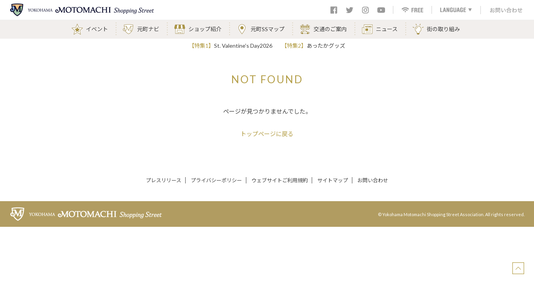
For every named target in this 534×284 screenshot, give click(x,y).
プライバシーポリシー (216, 180)
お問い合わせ (372, 180)
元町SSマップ (268, 29)
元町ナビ (148, 29)
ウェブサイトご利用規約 (279, 180)
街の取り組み (443, 29)
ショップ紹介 (204, 29)
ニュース (387, 29)
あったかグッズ (326, 45)
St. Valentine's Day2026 (243, 45)
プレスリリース (163, 180)
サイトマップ (332, 180)
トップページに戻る (267, 133)
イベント (97, 29)
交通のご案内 (330, 29)
